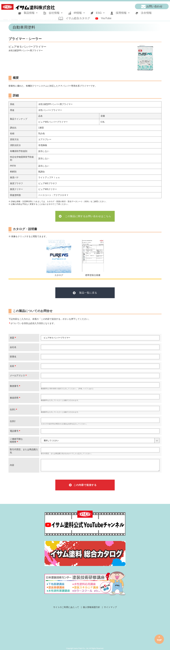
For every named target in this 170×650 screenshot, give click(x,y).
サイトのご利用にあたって (66, 607)
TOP (159, 640)
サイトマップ (110, 607)
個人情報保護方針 (91, 607)
